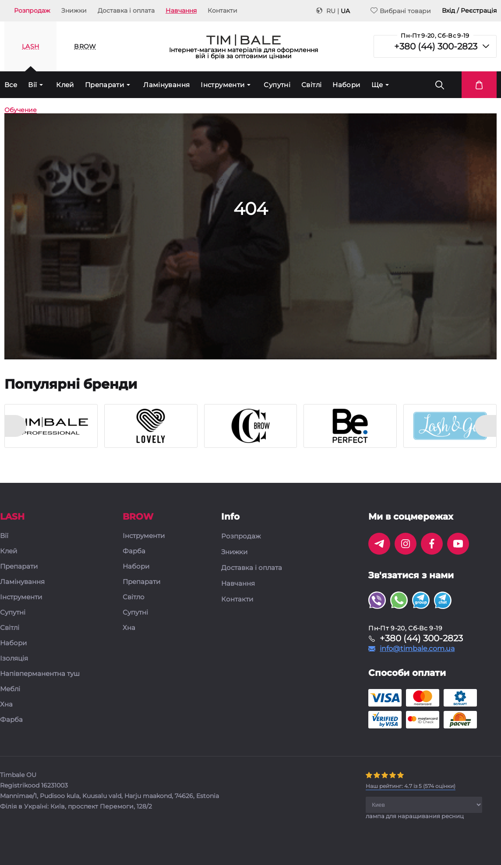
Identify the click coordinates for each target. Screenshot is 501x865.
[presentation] (15, 426)
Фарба (11, 720)
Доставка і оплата (126, 10)
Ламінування (166, 85)
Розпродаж (32, 10)
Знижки (74, 10)
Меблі (10, 689)
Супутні (277, 85)
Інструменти (222, 85)
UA (345, 11)
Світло (134, 597)
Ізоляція (14, 658)
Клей (65, 85)
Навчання (181, 10)
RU (330, 11)
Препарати (104, 85)
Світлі (311, 85)
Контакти (222, 10)
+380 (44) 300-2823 (435, 46)
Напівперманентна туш (40, 674)
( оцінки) (410, 786)
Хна (6, 704)
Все (10, 85)
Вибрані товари (400, 10)
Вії (32, 85)
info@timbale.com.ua (417, 648)
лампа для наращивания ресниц (415, 815)
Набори (346, 85)
